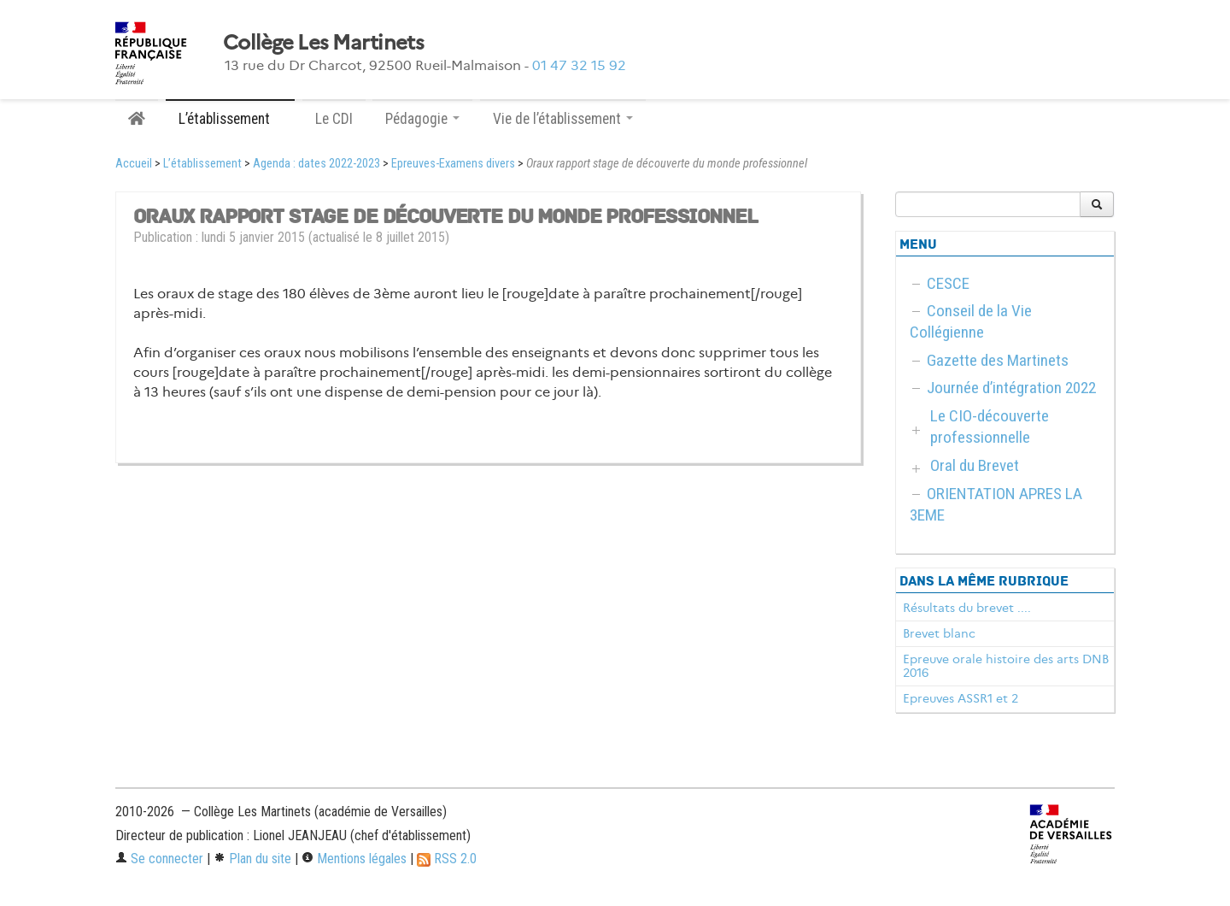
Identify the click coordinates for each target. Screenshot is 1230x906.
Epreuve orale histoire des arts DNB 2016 (1006, 665)
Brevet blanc (939, 633)
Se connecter (159, 858)
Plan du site (252, 858)
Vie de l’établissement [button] (563, 118)
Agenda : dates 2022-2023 (316, 163)
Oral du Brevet (974, 465)
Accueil (133, 163)
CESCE (948, 283)
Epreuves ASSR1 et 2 (960, 698)
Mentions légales (354, 858)
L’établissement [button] (230, 118)
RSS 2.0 (447, 858)
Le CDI (334, 118)
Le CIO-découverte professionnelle (989, 426)
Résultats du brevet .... (967, 607)
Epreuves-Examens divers (453, 163)
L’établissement (202, 163)
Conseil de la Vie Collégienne (971, 321)
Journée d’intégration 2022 (1011, 387)
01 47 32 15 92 (579, 65)
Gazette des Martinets (998, 360)
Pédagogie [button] (422, 118)
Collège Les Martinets (323, 42)
